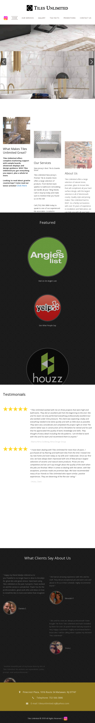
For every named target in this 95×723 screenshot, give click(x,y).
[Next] (91, 61)
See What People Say (47, 343)
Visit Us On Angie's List (47, 298)
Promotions (69, 18)
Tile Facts (54, 18)
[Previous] (3, 61)
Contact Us (85, 18)
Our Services (28, 18)
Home (14, 18)
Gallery (41, 18)
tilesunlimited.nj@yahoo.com (53, 704)
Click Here (22, 209)
